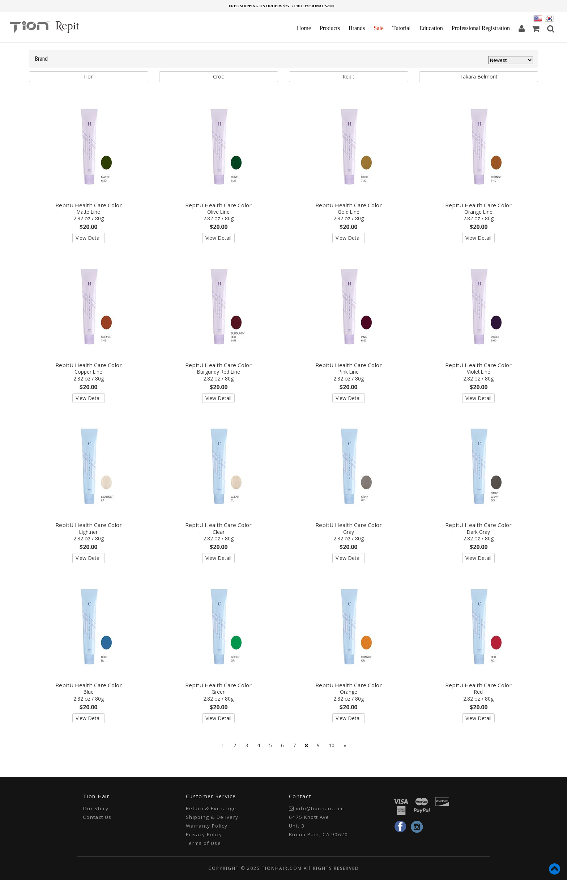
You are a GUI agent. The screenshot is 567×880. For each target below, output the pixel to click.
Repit (348, 76)
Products (330, 28)
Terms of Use (203, 843)
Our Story (95, 808)
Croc (218, 76)
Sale (379, 28)
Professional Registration (481, 28)
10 (331, 745)
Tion (88, 76)
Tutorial (401, 28)
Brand (41, 58)
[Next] (345, 745)
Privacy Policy (204, 834)
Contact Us (97, 817)
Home (304, 28)
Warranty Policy (206, 825)
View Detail (89, 237)
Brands (357, 28)
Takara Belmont (479, 76)
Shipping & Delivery (212, 817)
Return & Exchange (211, 808)
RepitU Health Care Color (88, 211)
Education (431, 28)
